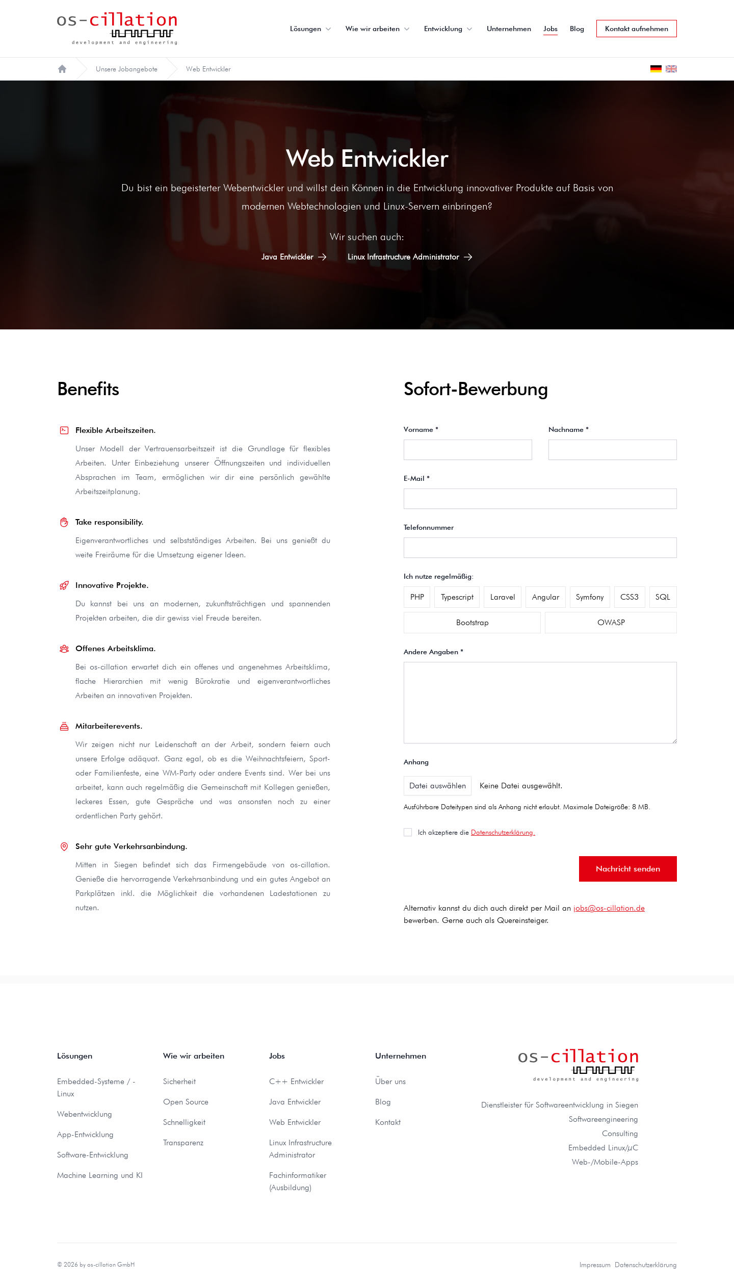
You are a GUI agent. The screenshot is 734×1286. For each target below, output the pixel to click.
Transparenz (183, 1142)
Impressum (595, 1265)
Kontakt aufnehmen (636, 28)
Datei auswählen (437, 785)
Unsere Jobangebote (127, 69)
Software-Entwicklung (92, 1155)
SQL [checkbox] (663, 597)
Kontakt (388, 1122)
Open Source (185, 1102)
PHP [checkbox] (417, 597)
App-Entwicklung (85, 1134)
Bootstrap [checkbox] (472, 622)
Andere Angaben (433, 652)
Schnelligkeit (184, 1122)
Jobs (550, 28)
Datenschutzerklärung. (503, 832)
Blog (577, 28)
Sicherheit (179, 1081)
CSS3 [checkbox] (629, 597)
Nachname (568, 429)
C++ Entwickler (296, 1081)
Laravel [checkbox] (502, 597)
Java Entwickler (294, 257)
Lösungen (311, 28)
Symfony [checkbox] (590, 597)
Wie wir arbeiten (379, 28)
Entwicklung (449, 28)
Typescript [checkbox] (457, 597)
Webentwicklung (84, 1114)
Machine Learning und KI (100, 1175)
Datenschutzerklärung (646, 1265)
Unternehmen (509, 28)
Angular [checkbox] (545, 597)
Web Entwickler (295, 1122)
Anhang (416, 762)
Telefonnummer (429, 527)
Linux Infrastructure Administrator (410, 257)
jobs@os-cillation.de (609, 908)
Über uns (390, 1081)
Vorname (421, 429)
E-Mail (417, 478)
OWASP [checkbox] (611, 622)
